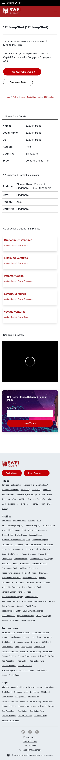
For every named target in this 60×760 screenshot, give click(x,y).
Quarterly (47, 490)
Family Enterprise (29, 554)
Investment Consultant (11, 578)
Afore (39, 521)
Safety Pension (8, 606)
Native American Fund (31, 587)
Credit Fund (7, 642)
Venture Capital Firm (10, 620)
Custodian (34, 692)
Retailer (52, 601)
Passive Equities (8, 656)
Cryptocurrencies (21, 692)
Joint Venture (7, 582)
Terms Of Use (30, 741)
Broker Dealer (21, 535)
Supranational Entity (25, 616)
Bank (24, 530)
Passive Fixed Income (27, 656)
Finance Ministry (21, 559)
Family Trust (7, 559)
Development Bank (30, 549)
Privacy (5, 509)
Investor (42, 578)
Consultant (36, 637)
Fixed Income (7, 647)
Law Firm (30, 582)
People (30, 592)
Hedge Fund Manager (11, 573)
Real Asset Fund (8, 661)
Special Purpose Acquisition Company (18, 670)
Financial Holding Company (41, 559)
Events (42, 494)
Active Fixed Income (40, 632)
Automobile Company (11, 530)
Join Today (30, 423)
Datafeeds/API (42, 485)
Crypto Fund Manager (11, 549)
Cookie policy (30, 746)
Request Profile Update (22, 71)
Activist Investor (19, 521)
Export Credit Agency (10, 554)
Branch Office (7, 535)
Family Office (44, 554)
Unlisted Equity (42, 670)
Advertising (25, 490)
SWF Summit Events (11, 3)
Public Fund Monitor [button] (36, 473)
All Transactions (8, 632)
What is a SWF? (18, 499)
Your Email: (12, 408)
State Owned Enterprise (33, 611)
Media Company (43, 582)
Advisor (31, 521)
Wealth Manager (28, 620)
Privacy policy (30, 737)
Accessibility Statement (30, 750)
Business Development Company (16, 540)
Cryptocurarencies (21, 642)
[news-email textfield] (30, 413)
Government (25, 563)
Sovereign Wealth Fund (26, 606)
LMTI (4, 504)
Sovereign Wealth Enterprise (40, 499)
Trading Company (43, 616)
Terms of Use (46, 504)
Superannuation (8, 616)
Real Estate (22, 661)
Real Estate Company (11, 601)
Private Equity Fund (46, 656)
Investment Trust (30, 578)
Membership (29, 485)
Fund (15, 563)
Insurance (43, 573)
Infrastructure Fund (10, 651)
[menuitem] (6, 486)
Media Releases (23, 504)
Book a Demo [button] (11, 473)
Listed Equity (35, 651)
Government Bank (39, 563)
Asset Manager (49, 525)
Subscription (16, 485)
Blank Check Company (37, 530)
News (49, 494)
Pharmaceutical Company (12, 597)
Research (6, 499)
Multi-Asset (48, 651)
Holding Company (29, 573)
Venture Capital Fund (10, 675)
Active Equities (23, 632)
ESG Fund (46, 642)
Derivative (35, 642)
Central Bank (7, 544)
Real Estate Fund (37, 661)
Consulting (36, 490)
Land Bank (19, 582)
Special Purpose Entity (11, 611)
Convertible (48, 637)
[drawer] (55, 11)
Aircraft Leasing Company (12, 525)
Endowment (45, 549)
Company (19, 544)
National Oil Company (11, 587)
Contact (36, 504)
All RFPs (5, 687)
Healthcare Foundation (28, 568)
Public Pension (31, 597)
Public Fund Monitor (10, 490)
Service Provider (8, 666)
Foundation (6, 563)
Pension (21, 592)
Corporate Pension (33, 544)
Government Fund (9, 568)
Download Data (18, 82)
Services (5, 485)
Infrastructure (39, 647)
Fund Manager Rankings (26, 494)
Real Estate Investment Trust (34, 601)
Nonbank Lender (9, 592)
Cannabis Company (40, 540)
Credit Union (48, 544)
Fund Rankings (8, 494)
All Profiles (6, 521)
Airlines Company (33, 525)
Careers (11, 504)
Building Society (36, 535)
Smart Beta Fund (25, 666)
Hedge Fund (27, 647)
